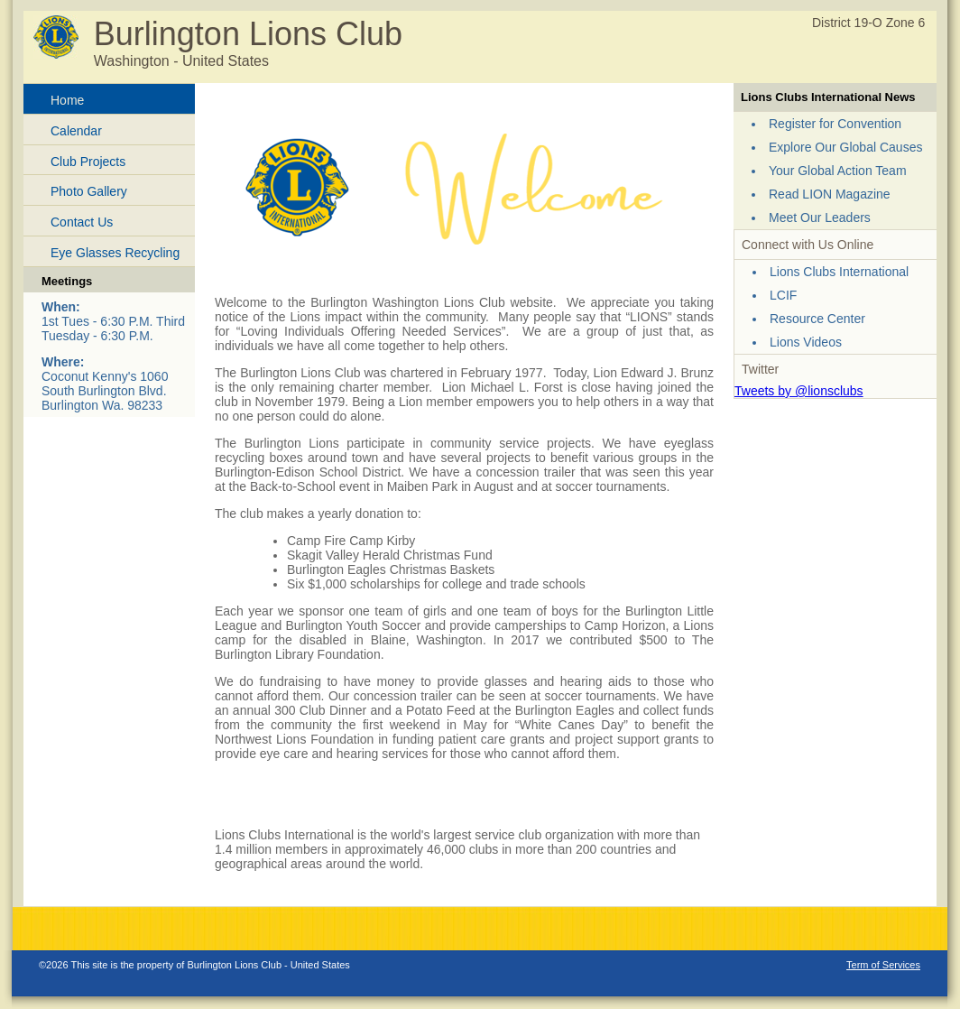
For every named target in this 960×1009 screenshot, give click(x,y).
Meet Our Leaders (820, 217)
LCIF (783, 295)
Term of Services (883, 964)
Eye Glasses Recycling (115, 252)
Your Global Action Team (838, 170)
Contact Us (82, 222)
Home (67, 100)
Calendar (76, 131)
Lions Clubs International (839, 271)
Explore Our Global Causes (845, 147)
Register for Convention (835, 123)
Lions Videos (806, 342)
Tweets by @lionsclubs (798, 391)
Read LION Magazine (830, 194)
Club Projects (88, 161)
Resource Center (817, 318)
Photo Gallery (89, 191)
